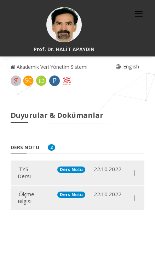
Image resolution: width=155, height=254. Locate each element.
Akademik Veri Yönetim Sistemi (49, 67)
